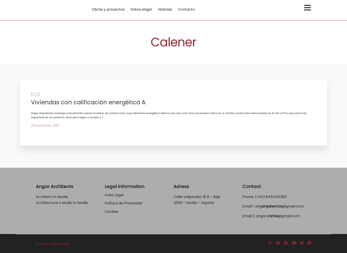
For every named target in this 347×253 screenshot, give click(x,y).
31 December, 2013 (45, 125)
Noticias (165, 9)
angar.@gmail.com (278, 216)
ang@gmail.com (279, 206)
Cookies (111, 211)
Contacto (186, 9)
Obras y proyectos (108, 9)
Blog (36, 93)
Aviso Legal (114, 195)
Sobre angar (141, 9)
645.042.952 (276, 196)
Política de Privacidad (124, 203)
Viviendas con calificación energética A (88, 102)
